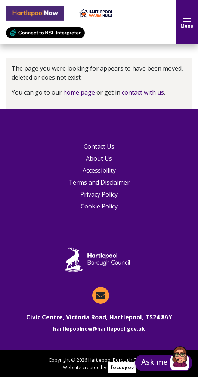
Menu (187, 22)
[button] (163, 363)
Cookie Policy (99, 206)
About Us (99, 158)
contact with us (143, 92)
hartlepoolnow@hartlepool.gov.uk (99, 328)
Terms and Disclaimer (99, 182)
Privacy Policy (99, 194)
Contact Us (99, 146)
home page (79, 92)
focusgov (122, 367)
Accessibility (99, 170)
